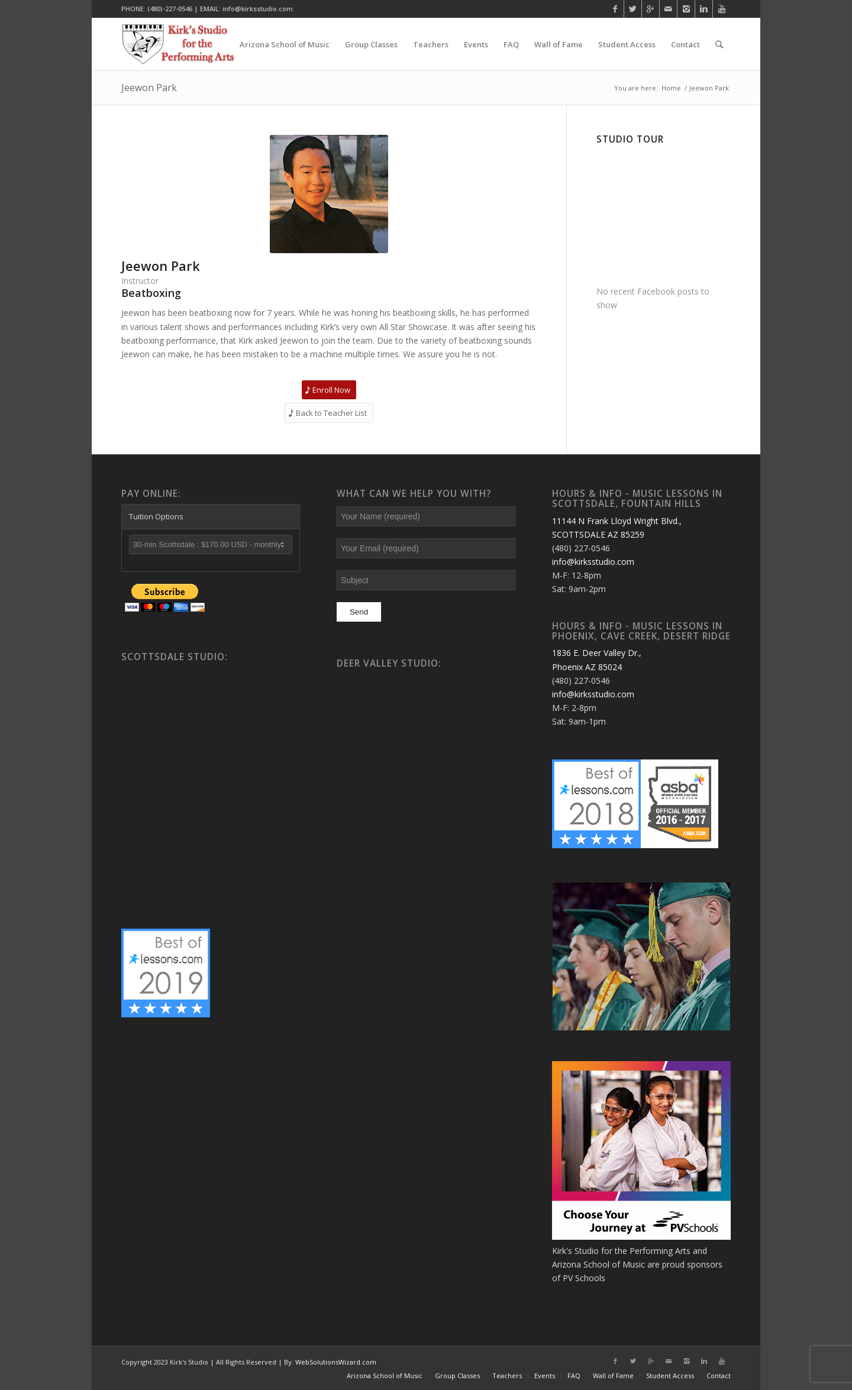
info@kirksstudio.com (593, 561)
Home (671, 87)
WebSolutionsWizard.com (335, 1361)
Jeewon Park (149, 87)
